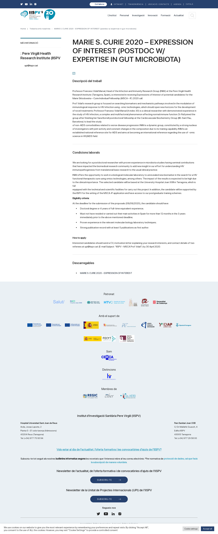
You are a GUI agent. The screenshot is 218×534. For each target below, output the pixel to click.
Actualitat (179, 15)
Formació (165, 15)
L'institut (112, 15)
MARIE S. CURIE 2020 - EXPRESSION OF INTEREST (106, 273)
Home (23, 29)
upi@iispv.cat (31, 65)
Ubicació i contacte (158, 4)
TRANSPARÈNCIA (136, 4)
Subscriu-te (104, 480)
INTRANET (118, 4)
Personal (124, 15)
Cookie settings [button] (191, 529)
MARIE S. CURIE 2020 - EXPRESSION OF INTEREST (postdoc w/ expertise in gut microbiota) (95, 29)
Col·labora (99, 4)
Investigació (138, 15)
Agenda (177, 4)
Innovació (153, 15)
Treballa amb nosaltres (40, 29)
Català (189, 4)
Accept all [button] (207, 529)
